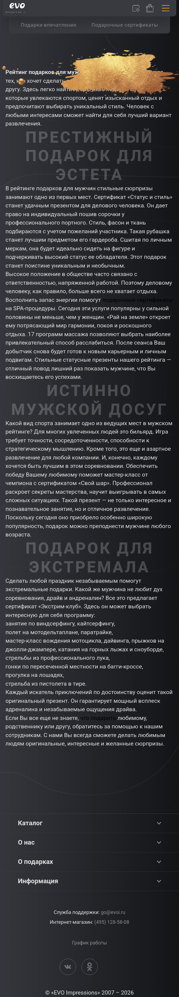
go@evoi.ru (113, 912)
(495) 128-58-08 (111, 922)
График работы (89, 943)
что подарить (98, 718)
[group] (48, 24)
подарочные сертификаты (137, 300)
